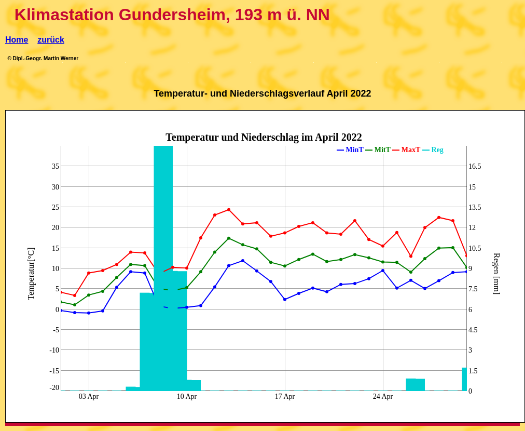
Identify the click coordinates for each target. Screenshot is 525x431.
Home (16, 39)
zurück (50, 39)
